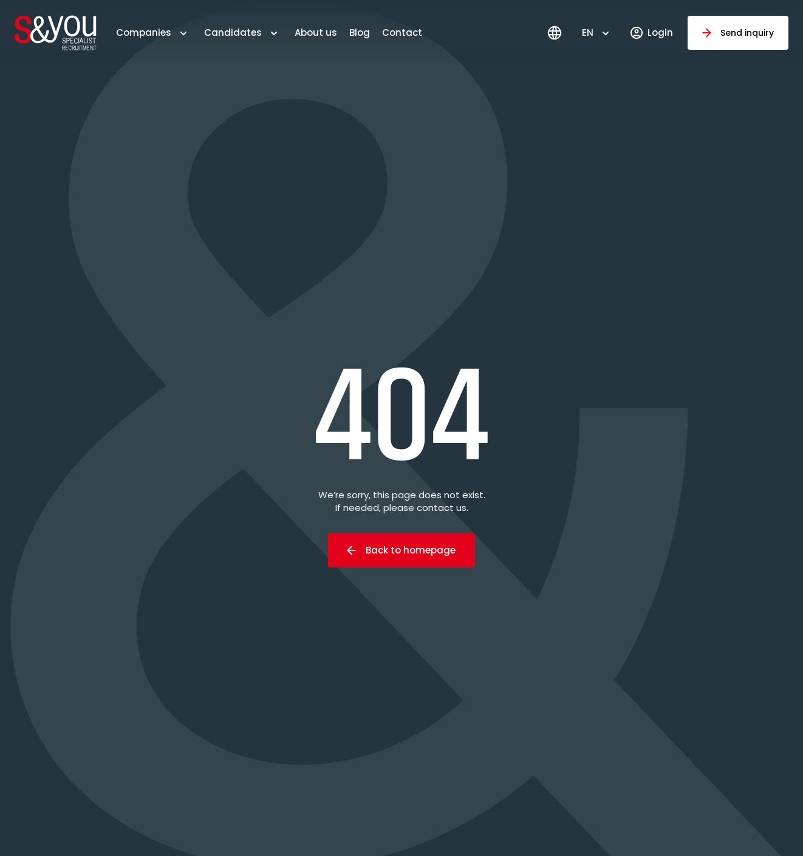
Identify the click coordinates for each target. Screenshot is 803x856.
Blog (359, 32)
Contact (402, 32)
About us (316, 32)
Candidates (233, 32)
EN (587, 32)
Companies (143, 32)
